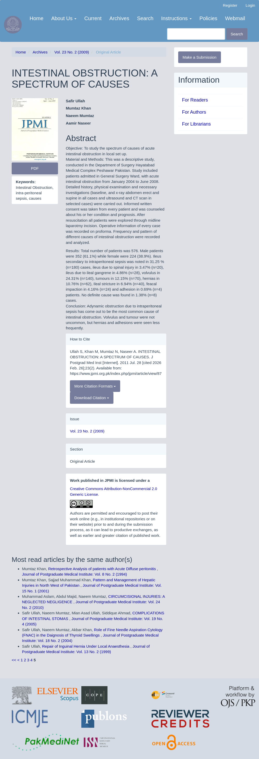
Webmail (235, 18)
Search (145, 18)
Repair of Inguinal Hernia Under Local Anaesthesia (86, 646)
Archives (119, 18)
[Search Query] (196, 34)
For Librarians (196, 124)
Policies (208, 18)
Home (36, 18)
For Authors (194, 112)
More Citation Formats (95, 386)
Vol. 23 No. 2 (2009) (71, 52)
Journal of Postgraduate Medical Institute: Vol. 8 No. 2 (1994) (74, 574)
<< (14, 660)
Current (93, 18)
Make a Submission (200, 57)
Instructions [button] (176, 18)
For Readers (195, 100)
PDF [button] (35, 168)
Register (230, 5)
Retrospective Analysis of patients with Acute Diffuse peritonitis (102, 569)
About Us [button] (64, 18)
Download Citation (91, 398)
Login (250, 5)
